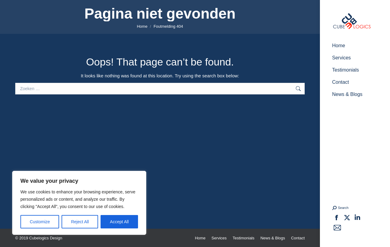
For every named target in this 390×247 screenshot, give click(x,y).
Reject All (80, 221)
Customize (40, 221)
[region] (79, 203)
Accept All (119, 221)
